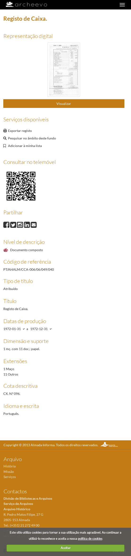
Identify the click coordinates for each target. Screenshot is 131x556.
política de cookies (90, 538)
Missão (9, 472)
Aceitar (66, 548)
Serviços (10, 477)
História (10, 466)
